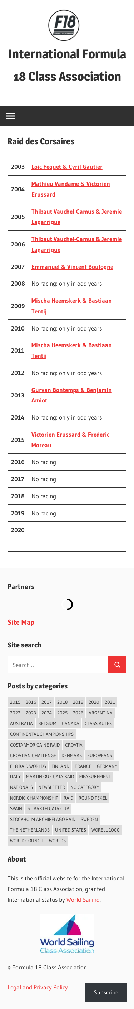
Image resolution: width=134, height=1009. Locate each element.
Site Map (21, 622)
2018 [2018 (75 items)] (62, 702)
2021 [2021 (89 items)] (110, 702)
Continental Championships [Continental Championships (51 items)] (42, 734)
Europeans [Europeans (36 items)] (99, 755)
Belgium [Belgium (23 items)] (47, 723)
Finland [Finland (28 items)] (60, 766)
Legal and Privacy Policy (38, 987)
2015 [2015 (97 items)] (15, 702)
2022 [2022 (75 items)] (15, 713)
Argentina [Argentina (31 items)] (101, 713)
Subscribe (106, 992)
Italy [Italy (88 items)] (15, 776)
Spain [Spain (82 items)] (16, 808)
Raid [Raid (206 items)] (68, 798)
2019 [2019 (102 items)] (78, 702)
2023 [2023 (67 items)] (31, 713)
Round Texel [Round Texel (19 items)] (93, 798)
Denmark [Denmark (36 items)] (71, 755)
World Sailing (83, 899)
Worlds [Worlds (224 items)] (57, 840)
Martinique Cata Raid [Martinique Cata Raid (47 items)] (50, 776)
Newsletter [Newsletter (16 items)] (51, 787)
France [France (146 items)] (83, 766)
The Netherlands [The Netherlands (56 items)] (30, 830)
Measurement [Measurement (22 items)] (95, 776)
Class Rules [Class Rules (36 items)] (98, 723)
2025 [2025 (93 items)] (62, 713)
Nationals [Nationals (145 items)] (21, 787)
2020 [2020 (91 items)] (94, 702)
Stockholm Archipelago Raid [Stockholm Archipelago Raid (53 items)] (42, 819)
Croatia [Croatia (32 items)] (74, 745)
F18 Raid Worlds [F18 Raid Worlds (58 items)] (28, 766)
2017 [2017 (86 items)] (46, 702)
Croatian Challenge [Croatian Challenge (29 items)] (33, 755)
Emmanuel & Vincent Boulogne (72, 266)
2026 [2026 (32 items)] (78, 713)
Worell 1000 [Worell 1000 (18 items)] (105, 830)
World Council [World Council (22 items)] (27, 840)
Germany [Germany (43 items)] (107, 766)
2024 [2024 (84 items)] (46, 713)
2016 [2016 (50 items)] (31, 702)
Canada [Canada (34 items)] (70, 723)
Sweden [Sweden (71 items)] (89, 819)
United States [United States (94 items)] (70, 830)
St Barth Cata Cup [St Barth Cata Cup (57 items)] (48, 808)
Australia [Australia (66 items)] (21, 723)
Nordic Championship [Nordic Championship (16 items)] (34, 798)
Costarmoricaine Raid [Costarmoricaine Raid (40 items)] (35, 745)
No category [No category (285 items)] (84, 787)
